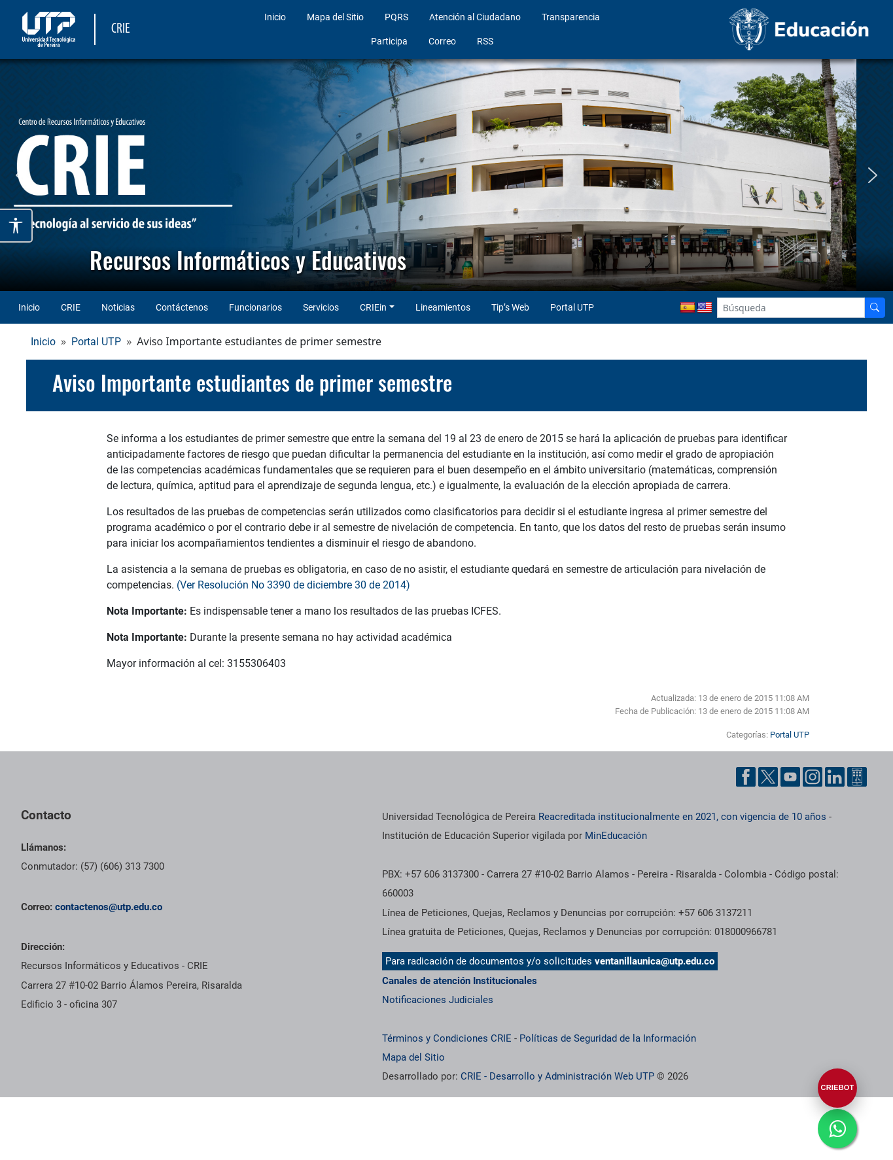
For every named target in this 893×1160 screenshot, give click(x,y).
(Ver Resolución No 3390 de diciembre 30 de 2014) (293, 585)
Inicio (275, 17)
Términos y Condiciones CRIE (447, 1038)
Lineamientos (442, 307)
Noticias (118, 307)
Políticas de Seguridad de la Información (607, 1038)
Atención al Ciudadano (475, 17)
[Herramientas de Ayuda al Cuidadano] (857, 777)
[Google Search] (791, 308)
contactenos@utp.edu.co (108, 907)
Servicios (321, 307)
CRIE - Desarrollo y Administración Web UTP (557, 1076)
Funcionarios (255, 307)
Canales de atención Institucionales (459, 981)
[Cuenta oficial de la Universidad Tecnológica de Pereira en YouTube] (790, 777)
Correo (442, 41)
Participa (389, 41)
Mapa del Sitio (335, 17)
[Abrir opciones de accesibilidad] (16, 226)
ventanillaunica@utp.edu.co (654, 961)
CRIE (70, 307)
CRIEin (373, 307)
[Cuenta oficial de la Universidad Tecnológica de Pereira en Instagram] (812, 777)
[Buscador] (874, 308)
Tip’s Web (510, 307)
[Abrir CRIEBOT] (837, 1088)
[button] (20, 175)
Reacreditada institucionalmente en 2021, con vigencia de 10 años (682, 817)
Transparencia (571, 17)
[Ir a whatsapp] (837, 1128)
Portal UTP (572, 307)
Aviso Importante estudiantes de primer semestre (252, 382)
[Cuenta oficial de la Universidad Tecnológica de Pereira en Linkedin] (835, 777)
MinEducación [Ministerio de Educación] (616, 836)
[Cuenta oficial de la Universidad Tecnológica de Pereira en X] (768, 777)
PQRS (396, 17)
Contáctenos (182, 307)
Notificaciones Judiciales (437, 1000)
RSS (485, 41)
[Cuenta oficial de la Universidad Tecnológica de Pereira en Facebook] (746, 777)
